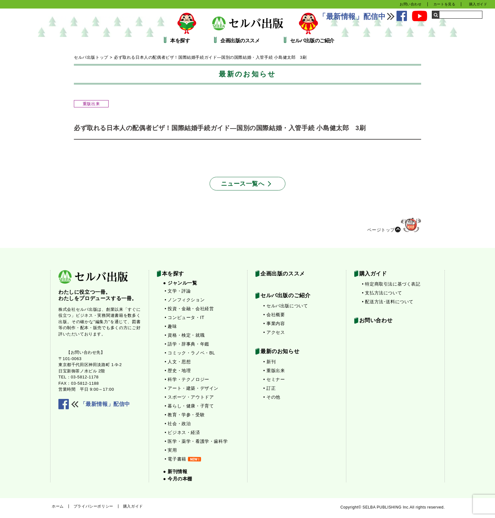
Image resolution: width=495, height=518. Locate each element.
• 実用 (171, 450)
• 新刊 (269, 361)
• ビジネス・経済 (182, 432)
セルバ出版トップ (91, 57)
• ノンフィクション (185, 299)
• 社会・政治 (178, 423)
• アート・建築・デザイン (192, 388)
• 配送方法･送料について (388, 301)
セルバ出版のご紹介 (312, 40)
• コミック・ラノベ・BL (190, 352)
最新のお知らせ (279, 351)
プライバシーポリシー (93, 506)
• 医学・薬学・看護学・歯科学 (196, 441)
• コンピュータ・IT (185, 317)
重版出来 (91, 103)
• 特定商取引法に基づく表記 (391, 283)
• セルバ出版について (285, 305)
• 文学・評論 (178, 290)
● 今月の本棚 (177, 478)
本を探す (180, 40)
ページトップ (394, 228)
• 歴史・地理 (178, 370)
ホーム (58, 506)
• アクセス (274, 332)
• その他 (271, 397)
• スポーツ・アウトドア (189, 397)
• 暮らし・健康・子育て (189, 405)
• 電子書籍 (183, 458)
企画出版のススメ (239, 40)
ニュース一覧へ (242, 183)
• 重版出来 (274, 370)
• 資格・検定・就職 (185, 335)
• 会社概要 (274, 314)
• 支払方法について (382, 292)
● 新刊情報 (175, 471)
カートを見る (444, 4)
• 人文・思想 (178, 361)
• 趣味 (171, 326)
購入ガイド (478, 4)
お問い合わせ (411, 4)
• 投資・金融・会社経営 (189, 308)
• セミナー (274, 379)
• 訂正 (269, 388)
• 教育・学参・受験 (185, 414)
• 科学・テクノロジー (187, 379)
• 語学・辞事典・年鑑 (187, 343)
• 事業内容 (274, 323)
